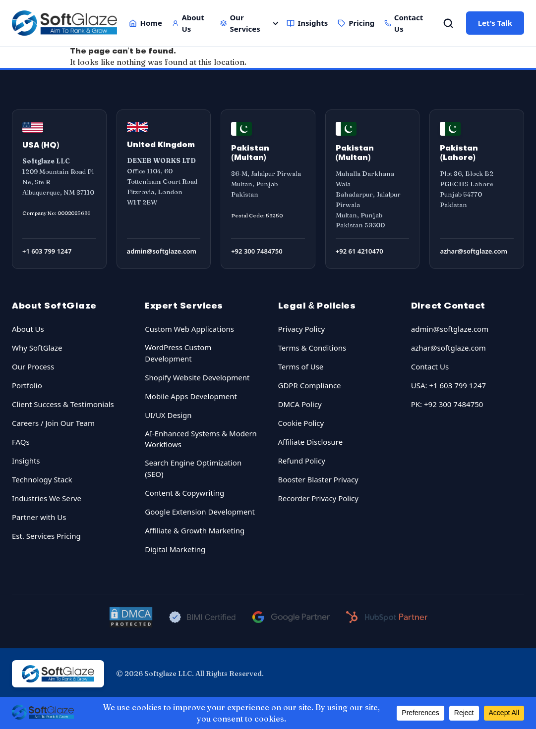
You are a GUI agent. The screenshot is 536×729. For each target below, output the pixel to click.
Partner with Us (39, 517)
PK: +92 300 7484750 (447, 404)
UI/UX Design (168, 415)
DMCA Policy (300, 404)
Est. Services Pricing (46, 536)
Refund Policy (301, 461)
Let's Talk (495, 23)
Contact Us (403, 23)
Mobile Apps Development (191, 396)
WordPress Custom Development (178, 353)
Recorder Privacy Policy (318, 498)
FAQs (21, 442)
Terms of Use (301, 366)
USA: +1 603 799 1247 (448, 385)
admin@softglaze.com (161, 251)
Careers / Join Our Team (53, 423)
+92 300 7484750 (256, 251)
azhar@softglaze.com (473, 251)
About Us (188, 23)
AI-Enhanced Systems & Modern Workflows (201, 439)
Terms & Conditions (312, 348)
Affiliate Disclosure (310, 442)
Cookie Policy (301, 423)
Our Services (240, 23)
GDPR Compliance (309, 385)
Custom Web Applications (189, 329)
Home (145, 23)
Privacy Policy (301, 329)
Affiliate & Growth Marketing (194, 530)
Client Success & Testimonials (63, 404)
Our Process (33, 366)
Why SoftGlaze (37, 348)
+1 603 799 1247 (46, 251)
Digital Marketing (175, 549)
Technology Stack (42, 479)
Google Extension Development (200, 512)
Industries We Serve (46, 498)
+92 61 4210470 (359, 251)
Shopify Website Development (197, 377)
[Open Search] (448, 23)
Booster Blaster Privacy (318, 479)
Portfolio (27, 385)
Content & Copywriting (184, 493)
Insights (307, 23)
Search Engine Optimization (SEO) (193, 468)
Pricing (356, 23)
